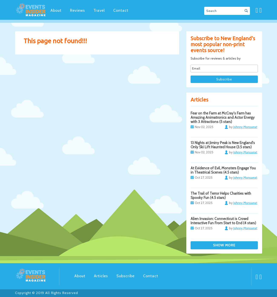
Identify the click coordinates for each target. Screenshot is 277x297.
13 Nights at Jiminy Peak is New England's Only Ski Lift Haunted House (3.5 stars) (223, 145)
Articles (101, 276)
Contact (120, 10)
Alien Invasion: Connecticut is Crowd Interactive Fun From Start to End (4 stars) (223, 221)
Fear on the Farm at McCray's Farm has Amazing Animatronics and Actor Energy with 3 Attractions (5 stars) (223, 117)
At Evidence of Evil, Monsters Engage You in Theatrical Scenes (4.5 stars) (223, 170)
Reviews (77, 10)
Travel (99, 10)
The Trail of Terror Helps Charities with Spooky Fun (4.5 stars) (221, 195)
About (56, 10)
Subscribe (125, 276)
